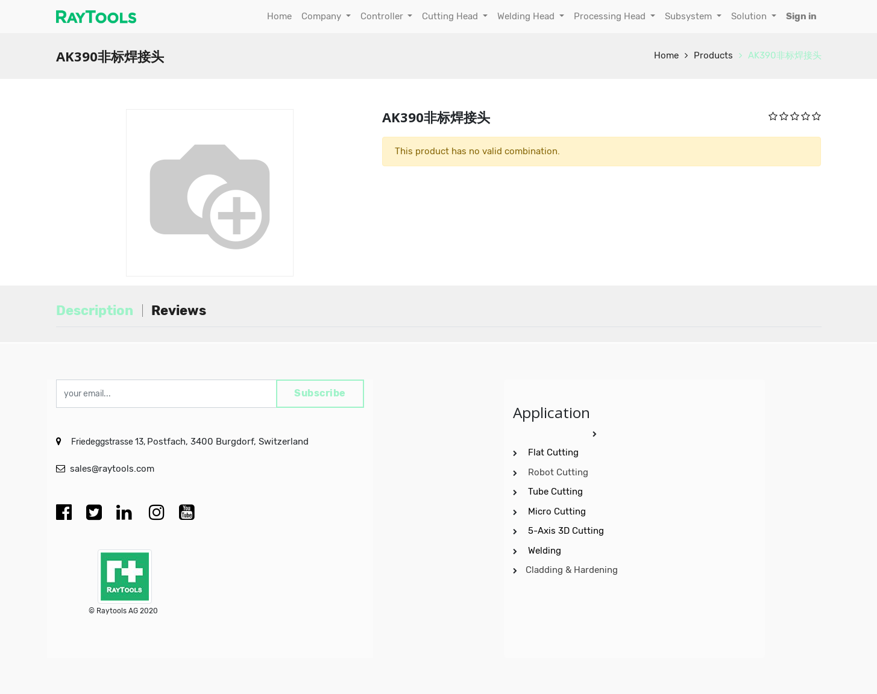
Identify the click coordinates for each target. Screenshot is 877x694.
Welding (544, 548)
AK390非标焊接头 (785, 55)
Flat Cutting (553, 451)
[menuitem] (279, 16)
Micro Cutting (558, 509)
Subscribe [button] (316, 393)
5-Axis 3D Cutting (567, 529)
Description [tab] (94, 310)
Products (713, 55)
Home (666, 55)
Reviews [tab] (178, 310)
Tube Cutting (556, 490)
